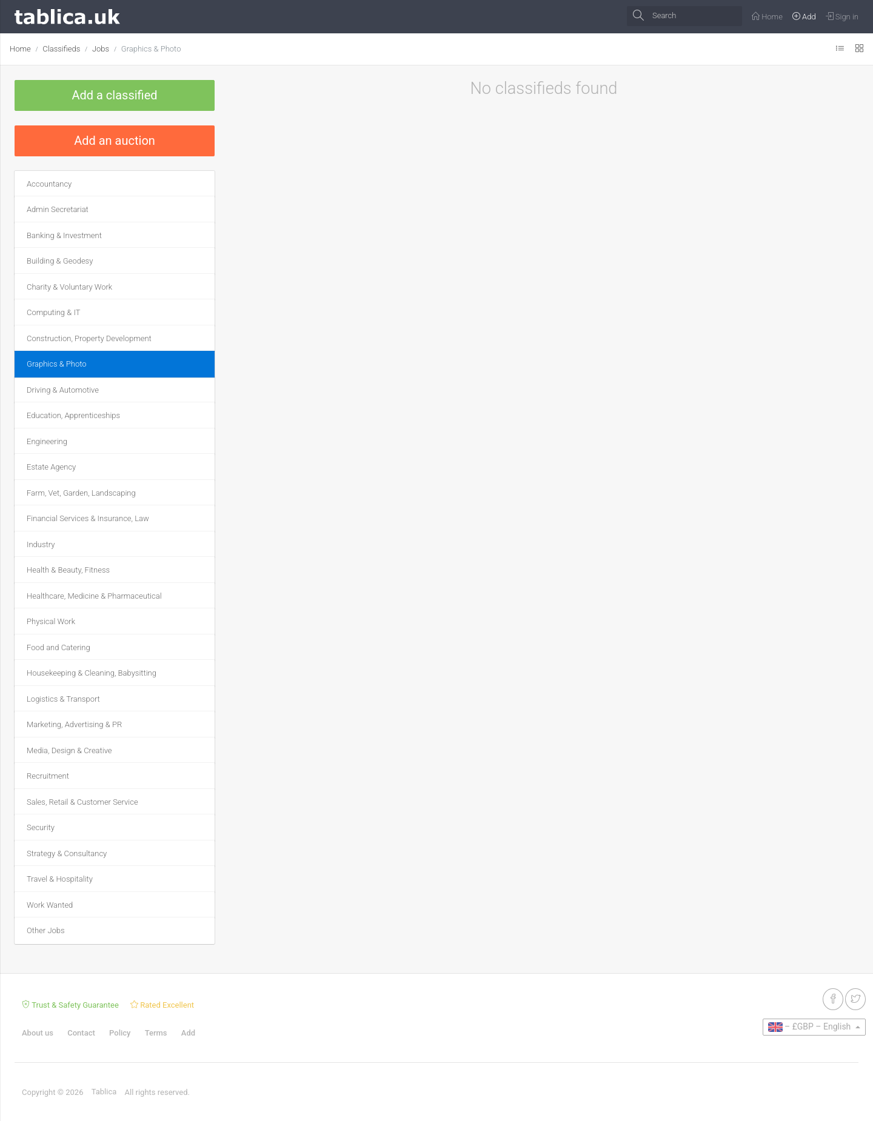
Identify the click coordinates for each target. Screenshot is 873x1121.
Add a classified (114, 95)
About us (37, 1032)
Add (188, 1032)
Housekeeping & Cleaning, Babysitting (91, 672)
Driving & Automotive (63, 389)
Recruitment (48, 775)
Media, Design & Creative (69, 750)
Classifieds (61, 48)
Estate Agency (51, 466)
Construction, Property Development (89, 338)
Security (41, 827)
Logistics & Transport (63, 699)
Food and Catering (58, 647)
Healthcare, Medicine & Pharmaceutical (94, 595)
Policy (119, 1032)
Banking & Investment (64, 235)
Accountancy (49, 183)
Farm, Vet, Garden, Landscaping (81, 492)
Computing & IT (53, 312)
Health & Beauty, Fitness (68, 569)
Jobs (100, 48)
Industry (41, 544)
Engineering (47, 441)
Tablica (104, 1091)
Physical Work (51, 621)
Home (20, 48)
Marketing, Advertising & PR (74, 724)
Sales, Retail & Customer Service (82, 802)
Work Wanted (50, 905)
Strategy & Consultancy (67, 853)
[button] (814, 1027)
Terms (156, 1032)
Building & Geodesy (60, 260)
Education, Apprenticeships (73, 415)
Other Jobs (46, 930)
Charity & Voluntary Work (69, 286)
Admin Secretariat (58, 209)
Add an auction (114, 140)
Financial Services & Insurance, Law (88, 518)
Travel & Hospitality (60, 878)
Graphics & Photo (151, 48)
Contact (81, 1032)
